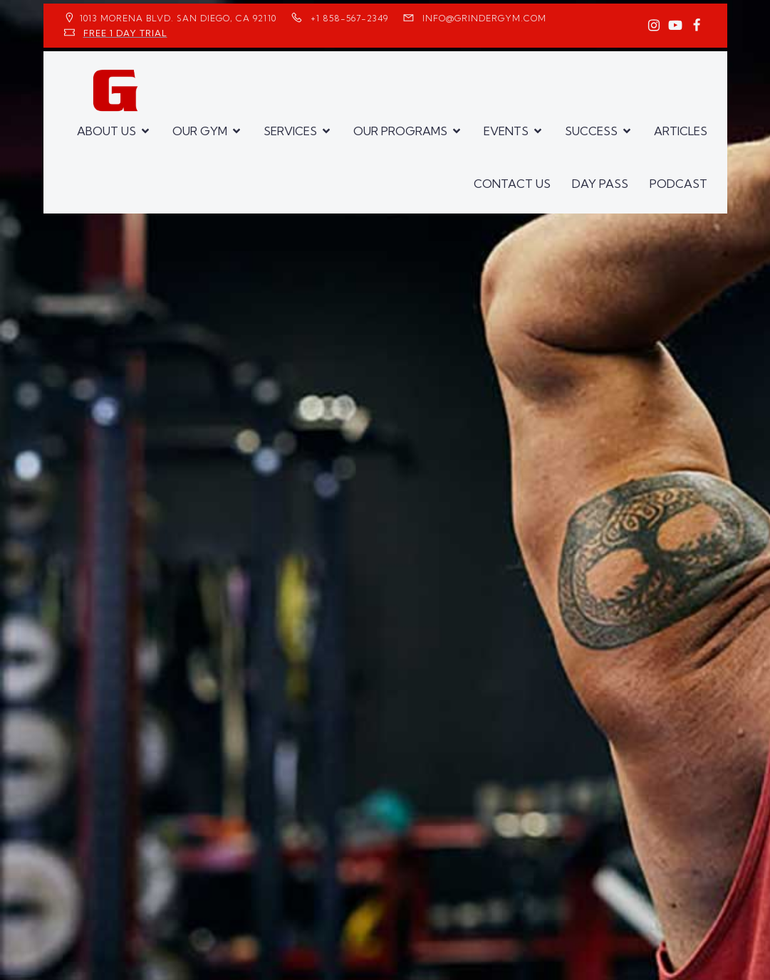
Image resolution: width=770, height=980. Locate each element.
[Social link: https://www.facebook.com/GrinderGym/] (696, 25)
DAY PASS (600, 183)
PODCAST (678, 183)
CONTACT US (512, 183)
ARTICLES (680, 131)
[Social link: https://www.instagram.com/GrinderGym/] (654, 25)
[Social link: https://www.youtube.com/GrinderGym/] (675, 25)
